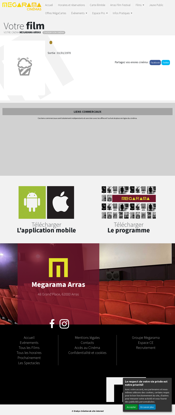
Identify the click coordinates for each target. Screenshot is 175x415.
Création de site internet (92, 411)
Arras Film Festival (120, 5)
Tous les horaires (29, 352)
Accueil (49, 5)
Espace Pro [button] (99, 13)
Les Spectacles (29, 362)
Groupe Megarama (146, 337)
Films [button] (139, 5)
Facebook (155, 62)
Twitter (166, 62)
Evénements (29, 342)
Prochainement (29, 357)
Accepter (131, 407)
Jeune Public (156, 5)
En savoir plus (147, 407)
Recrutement (145, 347)
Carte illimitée (97, 5)
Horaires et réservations (71, 5)
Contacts (87, 342)
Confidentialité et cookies (87, 352)
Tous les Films (29, 347)
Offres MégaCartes (55, 13)
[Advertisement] (87, 148)
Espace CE (146, 342)
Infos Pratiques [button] (121, 13)
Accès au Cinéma (87, 347)
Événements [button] (78, 13)
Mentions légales (87, 337)
